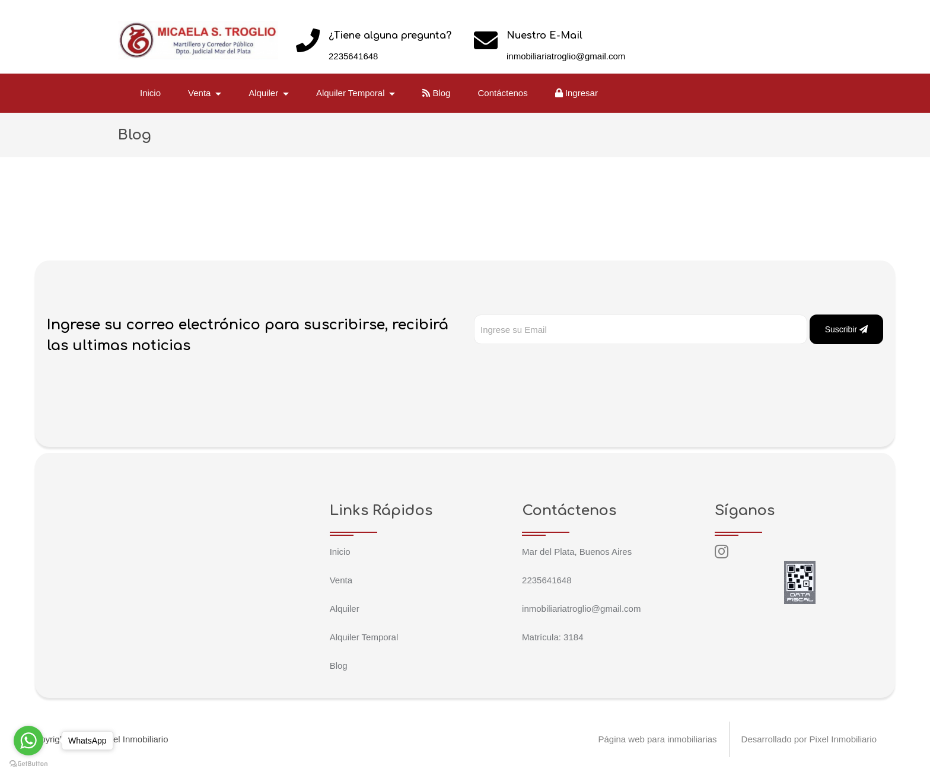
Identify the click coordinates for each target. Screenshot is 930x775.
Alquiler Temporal (364, 637)
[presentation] (564, 368)
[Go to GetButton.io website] (28, 763)
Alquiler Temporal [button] (351, 93)
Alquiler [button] (265, 93)
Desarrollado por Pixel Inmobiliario (809, 739)
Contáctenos (502, 93)
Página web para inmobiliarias (657, 739)
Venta (341, 580)
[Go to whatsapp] (28, 740)
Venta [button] (201, 93)
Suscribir (846, 329)
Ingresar (576, 93)
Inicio (150, 93)
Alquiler (344, 609)
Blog (436, 93)
